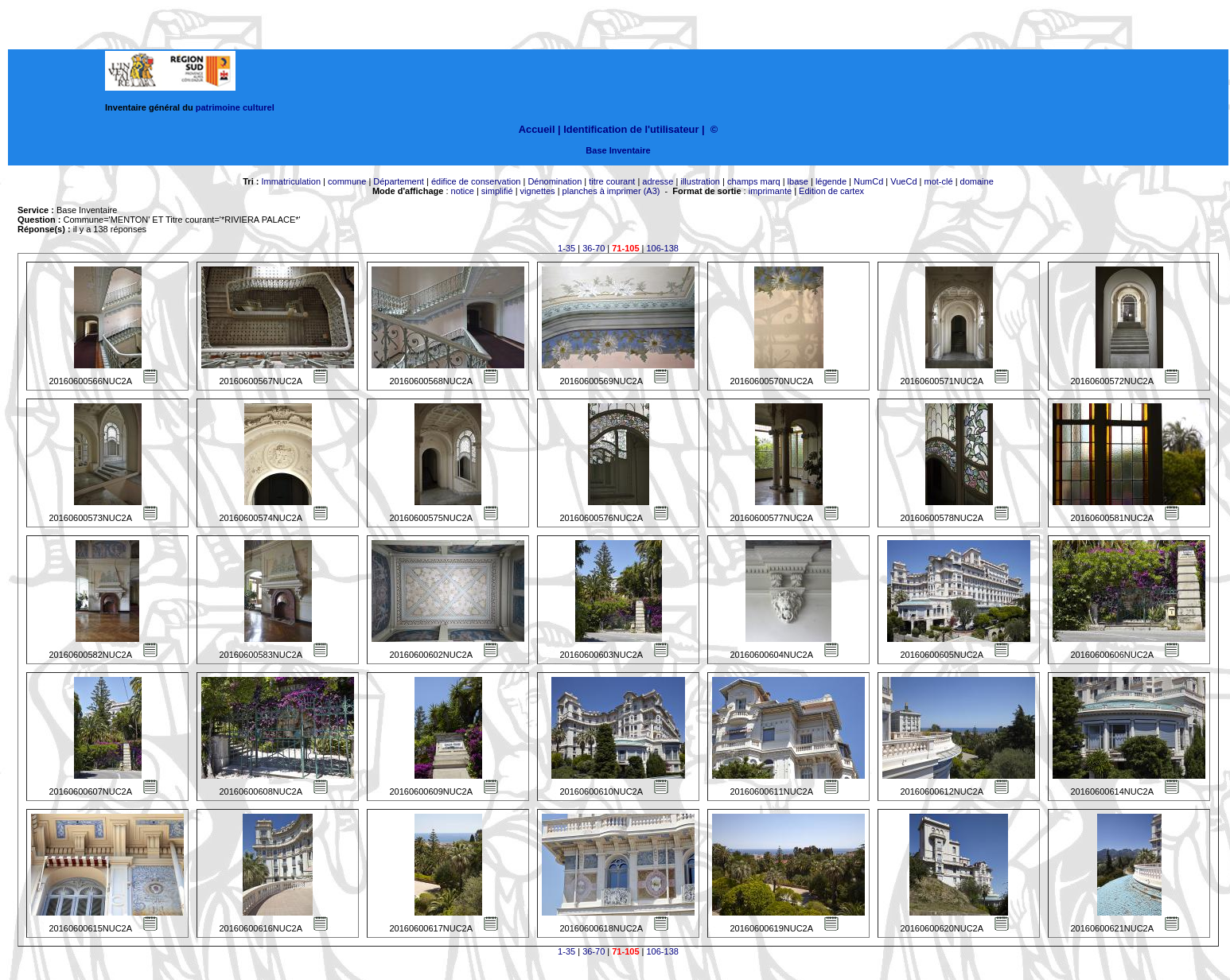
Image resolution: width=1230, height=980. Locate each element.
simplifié (497, 191)
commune (347, 181)
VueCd (903, 181)
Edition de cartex (831, 191)
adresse (657, 181)
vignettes (537, 191)
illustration (700, 181)
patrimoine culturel (235, 107)
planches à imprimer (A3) (611, 191)
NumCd (868, 181)
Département (398, 181)
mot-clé (938, 181)
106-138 (663, 248)
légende (831, 181)
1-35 (566, 248)
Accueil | (540, 129)
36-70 (593, 248)
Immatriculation (291, 181)
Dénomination (554, 181)
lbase (798, 181)
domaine (977, 181)
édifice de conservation (476, 181)
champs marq (753, 181)
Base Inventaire (618, 150)
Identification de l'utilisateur (631, 129)
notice (462, 191)
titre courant (612, 181)
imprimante (770, 191)
